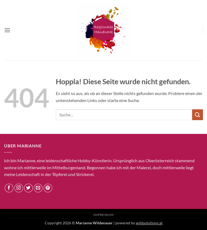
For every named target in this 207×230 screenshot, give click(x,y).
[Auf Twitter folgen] (28, 188)
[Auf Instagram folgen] (18, 188)
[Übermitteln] (197, 114)
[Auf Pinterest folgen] (47, 188)
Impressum (104, 215)
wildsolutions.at (149, 223)
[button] (7, 30)
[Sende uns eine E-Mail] (38, 188)
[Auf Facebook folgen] (9, 188)
